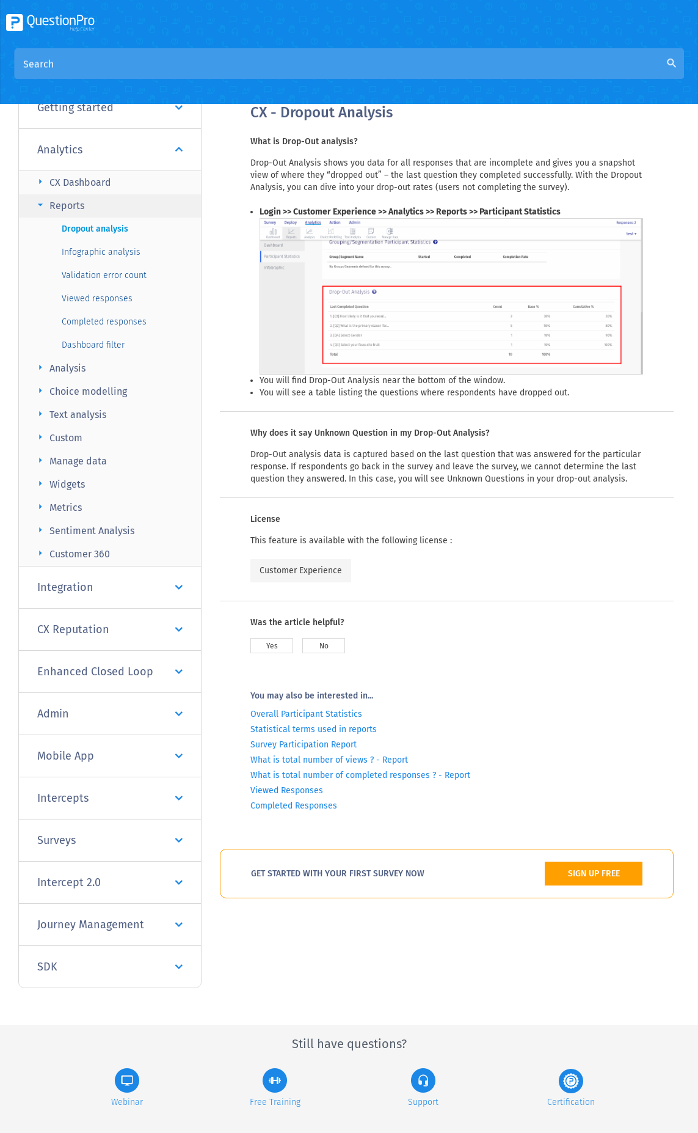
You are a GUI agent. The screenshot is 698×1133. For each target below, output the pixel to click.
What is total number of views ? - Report (329, 760)
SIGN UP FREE (594, 873)
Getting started (110, 107)
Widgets (59, 483)
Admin (110, 714)
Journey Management (110, 924)
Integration (110, 587)
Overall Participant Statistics (306, 714)
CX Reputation (110, 629)
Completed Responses (293, 806)
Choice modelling (80, 390)
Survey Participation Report (303, 744)
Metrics (58, 507)
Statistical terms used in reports (313, 729)
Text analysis (70, 414)
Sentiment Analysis (84, 530)
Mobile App (110, 756)
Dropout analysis (95, 229)
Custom (58, 437)
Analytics (110, 149)
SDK (110, 967)
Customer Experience (301, 570)
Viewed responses (97, 298)
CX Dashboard (72, 181)
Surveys (110, 840)
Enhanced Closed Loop (110, 671)
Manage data (70, 460)
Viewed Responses (286, 790)
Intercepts (110, 798)
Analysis (59, 367)
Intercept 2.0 (110, 882)
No (324, 646)
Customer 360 (72, 553)
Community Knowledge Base (368, 74)
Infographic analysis (101, 252)
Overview (271, 74)
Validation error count (104, 275)
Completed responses (104, 322)
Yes (272, 646)
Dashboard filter (93, 345)
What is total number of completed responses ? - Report (360, 775)
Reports (59, 205)
